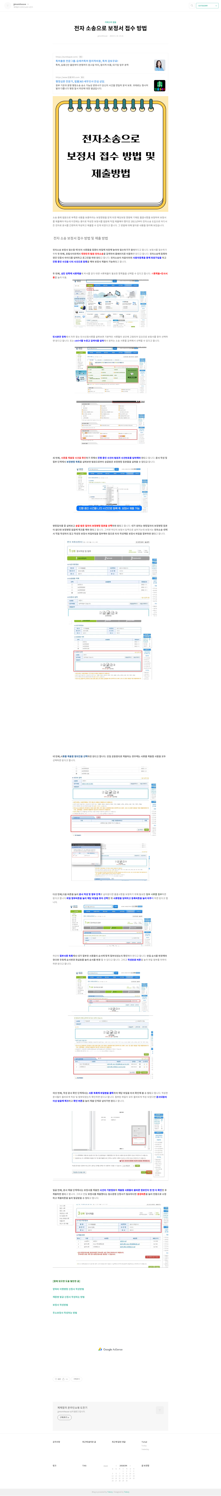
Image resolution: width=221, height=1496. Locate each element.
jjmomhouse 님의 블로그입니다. (71, 1412)
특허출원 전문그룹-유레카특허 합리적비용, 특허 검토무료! (87, 61)
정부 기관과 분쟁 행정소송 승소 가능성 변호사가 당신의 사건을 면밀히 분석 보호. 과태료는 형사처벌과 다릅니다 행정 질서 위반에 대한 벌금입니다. (102, 87)
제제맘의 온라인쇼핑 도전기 (72, 1407)
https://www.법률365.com (67, 77)
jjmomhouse (21, 4)
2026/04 (123, 1466)
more (106, 1466)
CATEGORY (207, 6)
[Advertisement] (110, 719)
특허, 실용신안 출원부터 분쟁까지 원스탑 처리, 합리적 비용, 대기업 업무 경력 (92, 65)
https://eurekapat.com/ (67, 57)
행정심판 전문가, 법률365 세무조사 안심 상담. (80, 81)
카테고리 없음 (110, 22)
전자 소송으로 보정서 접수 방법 (110, 28)
